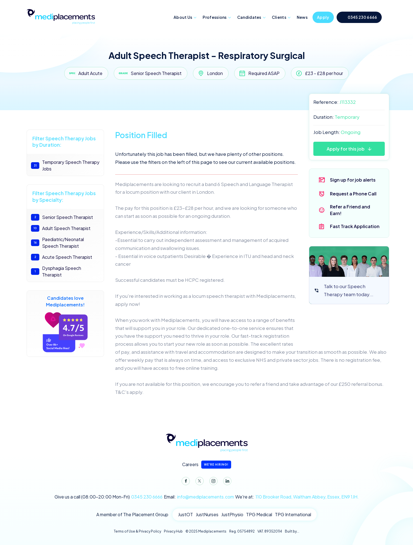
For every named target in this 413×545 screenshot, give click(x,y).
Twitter (198, 482)
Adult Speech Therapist (61, 228)
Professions (214, 17)
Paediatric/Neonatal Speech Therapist (57, 242)
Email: (199, 497)
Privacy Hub (173, 531)
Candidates (249, 17)
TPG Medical (259, 514)
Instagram (212, 482)
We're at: (297, 497)
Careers (206, 465)
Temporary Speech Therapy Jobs (65, 165)
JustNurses (207, 514)
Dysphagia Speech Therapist (56, 271)
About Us (183, 17)
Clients (279, 17)
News (302, 17)
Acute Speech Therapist (61, 257)
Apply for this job (346, 149)
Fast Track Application (355, 226)
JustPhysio (232, 514)
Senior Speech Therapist (62, 217)
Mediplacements (60, 16)
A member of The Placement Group (132, 514)
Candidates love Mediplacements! (65, 323)
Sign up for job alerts (353, 180)
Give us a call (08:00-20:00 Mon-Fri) (108, 497)
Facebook (185, 482)
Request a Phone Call (353, 194)
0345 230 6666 (362, 17)
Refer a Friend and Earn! (350, 210)
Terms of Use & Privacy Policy (137, 531)
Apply (323, 17)
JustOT (185, 514)
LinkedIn (226, 482)
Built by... (292, 531)
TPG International (293, 514)
